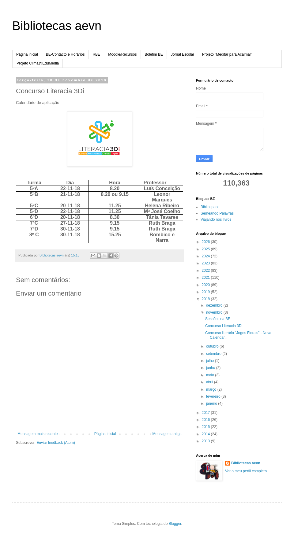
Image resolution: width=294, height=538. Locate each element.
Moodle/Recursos (122, 54)
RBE (96, 54)
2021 (206, 277)
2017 (206, 413)
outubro (213, 346)
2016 (206, 420)
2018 (206, 299)
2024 (206, 256)
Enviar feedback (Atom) (55, 442)
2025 (206, 249)
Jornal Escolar (182, 54)
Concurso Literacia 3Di (223, 326)
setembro (214, 354)
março (211, 389)
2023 (206, 263)
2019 (206, 292)
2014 (206, 434)
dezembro (215, 305)
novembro (215, 312)
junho (211, 368)
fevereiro (213, 396)
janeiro (212, 403)
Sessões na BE (217, 319)
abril (210, 382)
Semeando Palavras (217, 213)
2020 (206, 285)
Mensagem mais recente (37, 434)
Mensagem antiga (167, 434)
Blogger (175, 523)
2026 (206, 242)
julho (210, 361)
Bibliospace (210, 207)
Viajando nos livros (216, 219)
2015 (206, 427)
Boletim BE (154, 54)
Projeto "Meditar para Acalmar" (227, 54)
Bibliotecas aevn (56, 25)
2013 (206, 441)
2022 (206, 270)
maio (210, 375)
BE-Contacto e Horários (65, 54)
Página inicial (27, 54)
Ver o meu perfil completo (246, 471)
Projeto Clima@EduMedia (38, 63)
